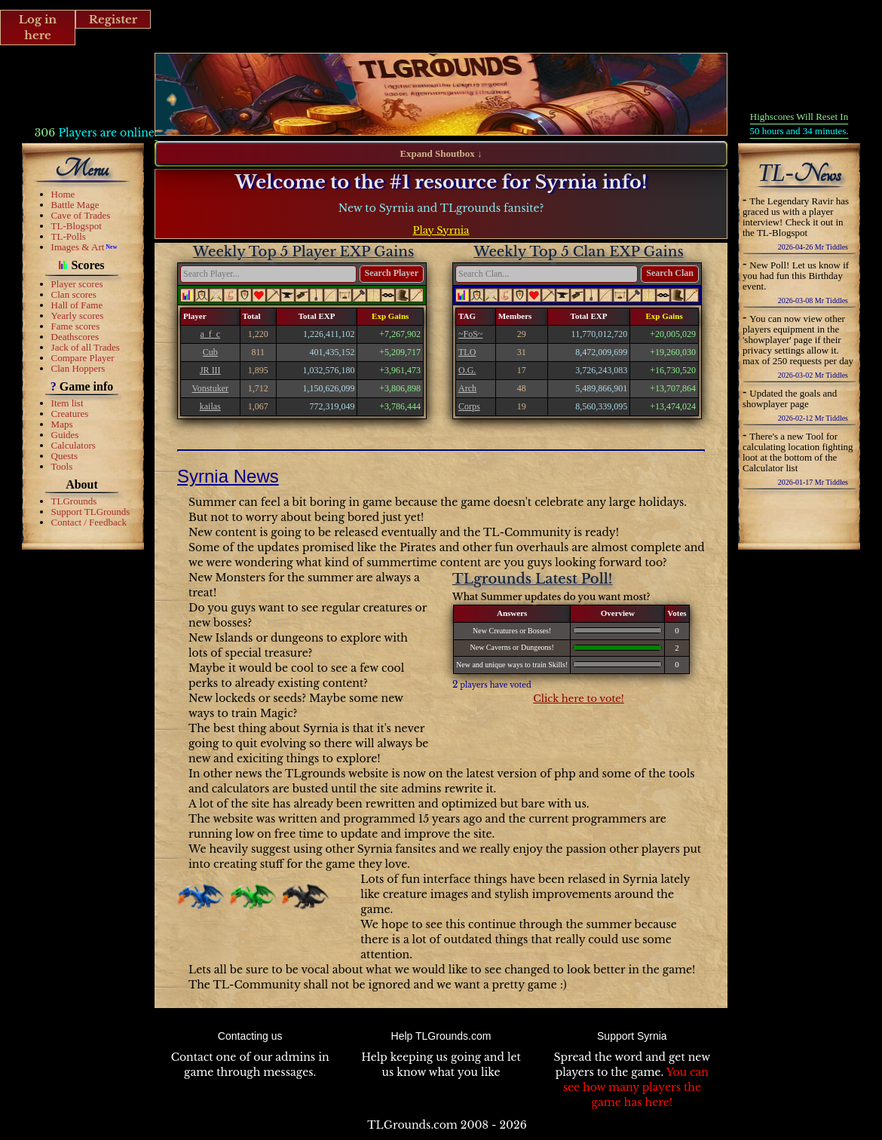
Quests (64, 455)
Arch (467, 388)
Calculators (73, 445)
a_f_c (210, 334)
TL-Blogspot (76, 225)
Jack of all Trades (85, 347)
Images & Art (78, 247)
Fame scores (75, 326)
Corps (469, 406)
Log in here (38, 27)
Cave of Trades (81, 215)
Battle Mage (75, 204)
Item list (67, 403)
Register (113, 19)
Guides (65, 434)
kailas (210, 406)
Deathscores (75, 336)
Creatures (70, 413)
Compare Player (83, 357)
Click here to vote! (578, 698)
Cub (210, 352)
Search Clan (670, 273)
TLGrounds (74, 501)
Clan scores (73, 294)
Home (63, 194)
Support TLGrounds (90, 511)
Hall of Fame (77, 305)
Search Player (391, 273)
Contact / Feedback (89, 522)
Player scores (77, 284)
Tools (62, 466)
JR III (210, 370)
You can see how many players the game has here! (636, 1087)
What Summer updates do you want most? (551, 596)
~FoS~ (470, 334)
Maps (62, 424)
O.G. (467, 370)
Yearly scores (77, 315)
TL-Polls (68, 236)
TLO (467, 352)
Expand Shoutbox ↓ (441, 153)
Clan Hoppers (78, 368)
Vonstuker (210, 388)
